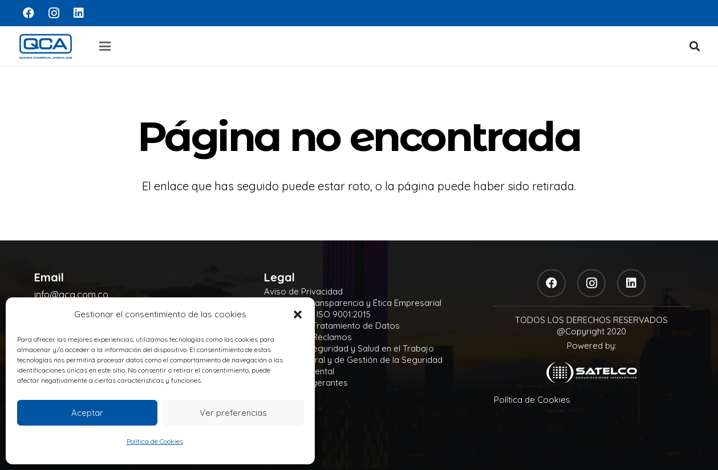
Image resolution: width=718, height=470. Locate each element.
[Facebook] (28, 13)
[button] (297, 314)
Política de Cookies (155, 441)
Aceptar (87, 412)
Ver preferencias (233, 412)
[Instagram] (53, 13)
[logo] (45, 46)
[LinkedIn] (78, 13)
